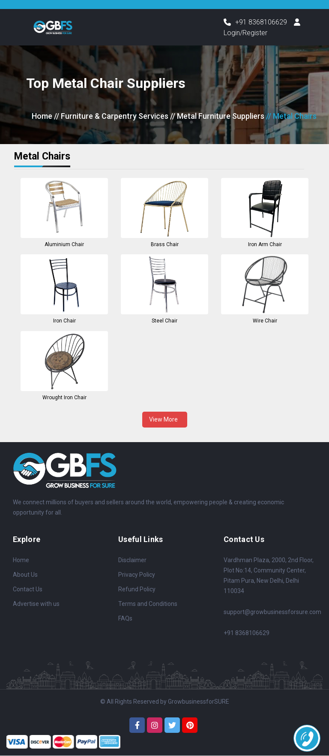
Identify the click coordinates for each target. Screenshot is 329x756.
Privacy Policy (136, 574)
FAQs (125, 618)
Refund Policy (137, 589)
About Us (25, 574)
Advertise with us (36, 603)
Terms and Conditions (147, 603)
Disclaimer (132, 560)
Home (42, 116)
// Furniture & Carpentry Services (111, 116)
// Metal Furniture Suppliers (217, 116)
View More (164, 419)
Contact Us (27, 589)
